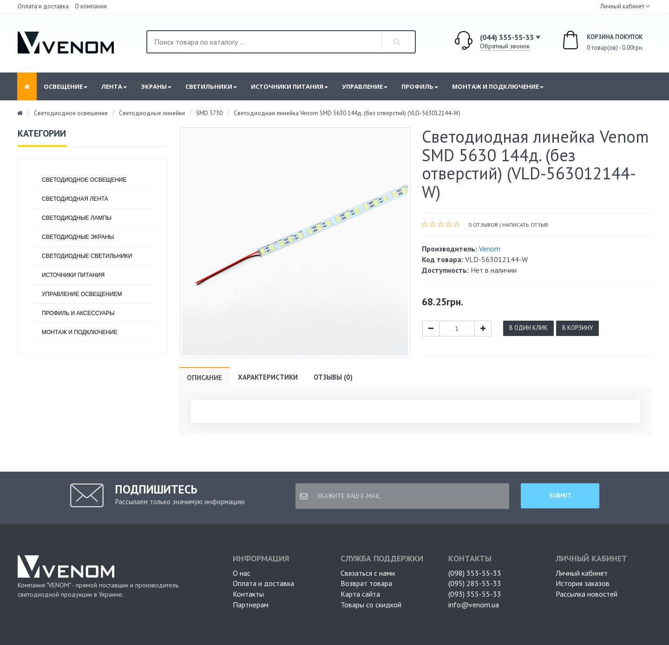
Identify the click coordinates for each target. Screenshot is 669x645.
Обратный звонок (505, 46)
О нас (241, 573)
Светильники (211, 86)
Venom (489, 248)
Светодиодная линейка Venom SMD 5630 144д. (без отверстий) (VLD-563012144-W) (347, 113)
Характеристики (268, 377)
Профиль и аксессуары (78, 313)
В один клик (528, 328)
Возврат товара (366, 583)
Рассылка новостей (586, 594)
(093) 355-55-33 (474, 594)
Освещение (65, 86)
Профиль (419, 86)
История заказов (583, 583)
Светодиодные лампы (77, 218)
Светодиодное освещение (71, 113)
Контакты (248, 594)
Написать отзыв (525, 224)
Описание (204, 377)
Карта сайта (360, 594)
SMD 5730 (209, 113)
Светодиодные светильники (87, 256)
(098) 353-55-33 (474, 573)
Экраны (156, 86)
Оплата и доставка (43, 6)
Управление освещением (82, 294)
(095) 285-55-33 (474, 583)
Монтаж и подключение (498, 86)
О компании (91, 6)
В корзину (577, 328)
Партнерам (251, 604)
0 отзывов (483, 224)
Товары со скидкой (371, 604)
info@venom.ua (473, 604)
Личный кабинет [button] (621, 6)
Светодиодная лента (75, 199)
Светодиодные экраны (78, 237)
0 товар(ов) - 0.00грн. (592, 41)
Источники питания (289, 86)
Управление (364, 86)
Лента (114, 86)
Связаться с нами (368, 573)
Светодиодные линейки (152, 113)
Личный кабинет (582, 573)
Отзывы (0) (333, 377)
